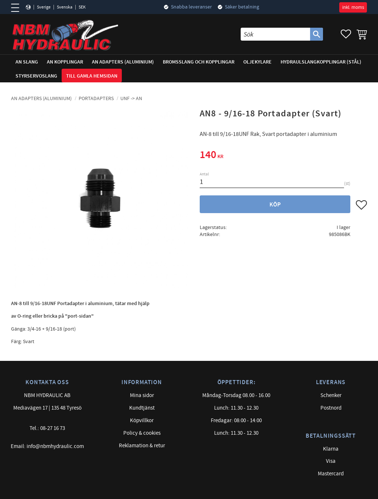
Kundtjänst (142, 407)
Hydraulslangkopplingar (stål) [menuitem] (321, 61)
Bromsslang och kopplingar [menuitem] (198, 61)
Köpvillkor (142, 420)
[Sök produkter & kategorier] (275, 34)
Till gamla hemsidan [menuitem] (91, 75)
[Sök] (316, 34)
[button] (17, 7)
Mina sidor (142, 395)
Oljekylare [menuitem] (257, 61)
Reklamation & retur (142, 445)
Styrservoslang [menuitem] (36, 75)
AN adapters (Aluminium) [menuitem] (123, 61)
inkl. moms (353, 7)
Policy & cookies (142, 433)
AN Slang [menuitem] (27, 61)
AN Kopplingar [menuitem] (65, 61)
